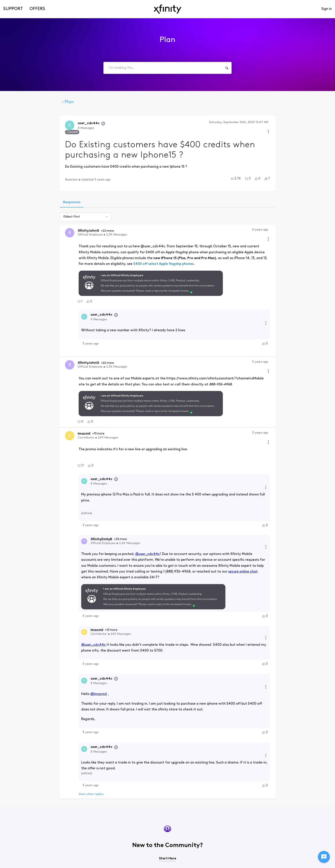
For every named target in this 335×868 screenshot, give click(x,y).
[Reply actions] (312, 303)
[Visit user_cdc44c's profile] (24, 126)
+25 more (74, 504)
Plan (111, 102)
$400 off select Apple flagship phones (117, 251)
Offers (37, 9)
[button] (282, 175)
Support (13, 9)
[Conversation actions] (314, 123)
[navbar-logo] (167, 9)
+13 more (53, 413)
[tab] (25, 199)
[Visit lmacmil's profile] (24, 415)
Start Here (167, 781)
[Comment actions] (314, 226)
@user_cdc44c (101, 514)
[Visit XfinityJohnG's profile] (24, 229)
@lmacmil (52, 628)
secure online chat (190, 526)
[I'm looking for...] (227, 68)
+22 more (61, 227)
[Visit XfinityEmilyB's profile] (38, 506)
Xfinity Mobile (86, 102)
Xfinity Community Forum (39, 102)
